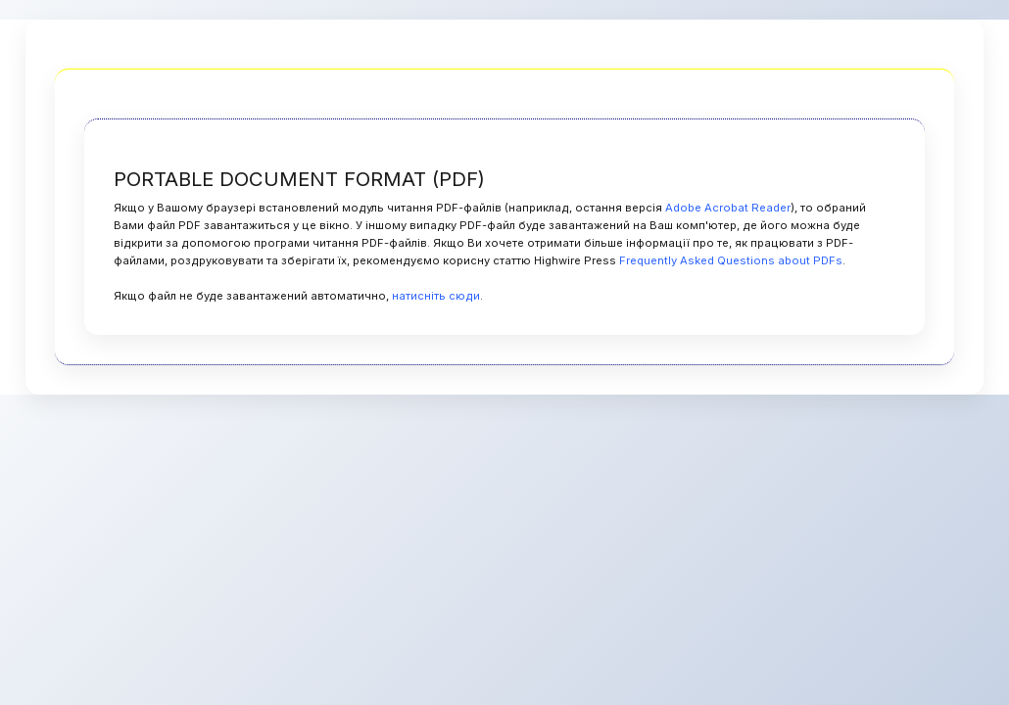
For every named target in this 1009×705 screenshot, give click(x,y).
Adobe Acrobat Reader (728, 207)
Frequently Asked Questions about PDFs (730, 260)
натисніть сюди (436, 296)
